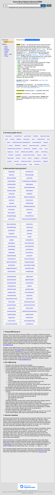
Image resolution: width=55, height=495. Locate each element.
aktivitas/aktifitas (11, 178)
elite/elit (29, 212)
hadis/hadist (11, 249)
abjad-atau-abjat (45, 136)
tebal (6, 42)
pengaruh (36, 158)
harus (33, 139)
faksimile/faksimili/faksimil (29, 219)
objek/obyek (29, 276)
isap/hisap (29, 230)
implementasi (41, 139)
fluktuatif (10, 155)
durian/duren (29, 200)
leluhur (30, 158)
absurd (11, 145)
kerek (48, 139)
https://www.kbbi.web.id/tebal (32, 40)
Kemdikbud (18, 350)
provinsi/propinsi (29, 292)
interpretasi (26, 139)
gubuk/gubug (11, 246)
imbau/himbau (12, 271)
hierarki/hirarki (12, 259)
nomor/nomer (11, 320)
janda (6, 48)
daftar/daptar (29, 184)
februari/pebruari (11, 224)
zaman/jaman (29, 324)
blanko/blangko (29, 175)
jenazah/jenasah (29, 243)
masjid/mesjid (11, 292)
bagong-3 (10, 152)
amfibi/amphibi (11, 184)
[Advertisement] (27, 23)
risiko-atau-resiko (34, 145)
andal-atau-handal (26, 161)
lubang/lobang (12, 286)
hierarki (18, 158)
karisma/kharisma (30, 259)
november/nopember (11, 324)
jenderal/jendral (29, 246)
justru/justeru (29, 249)
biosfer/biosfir (29, 171)
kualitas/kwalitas (11, 276)
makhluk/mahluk (11, 289)
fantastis (34, 148)
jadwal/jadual (29, 240)
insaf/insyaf (29, 227)
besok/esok (11, 219)
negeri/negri (11, 317)
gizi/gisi (11, 240)
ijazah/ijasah (11, 265)
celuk (46, 148)
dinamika (37, 164)
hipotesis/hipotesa (11, 262)
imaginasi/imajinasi (11, 268)
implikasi (35, 136)
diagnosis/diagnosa (29, 197)
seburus (24, 145)
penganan (18, 155)
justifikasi (43, 145)
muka (6, 52)
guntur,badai (27, 136)
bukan (45, 155)
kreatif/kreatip (29, 271)
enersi (24, 158)
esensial (16, 161)
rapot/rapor (29, 295)
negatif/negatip (11, 314)
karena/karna (29, 252)
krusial (17, 152)
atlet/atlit (11, 203)
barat (6, 139)
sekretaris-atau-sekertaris (14, 148)
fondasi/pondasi (11, 227)
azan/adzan (11, 209)
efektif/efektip (29, 203)
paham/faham (29, 283)
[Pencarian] (22, 5)
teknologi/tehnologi (29, 320)
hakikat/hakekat (11, 255)
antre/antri (11, 194)
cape (30, 164)
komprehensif (18, 136)
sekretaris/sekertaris (29, 305)
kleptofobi (17, 145)
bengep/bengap (11, 216)
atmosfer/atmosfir (11, 206)
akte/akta (11, 175)
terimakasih (44, 158)
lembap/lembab (11, 283)
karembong (44, 152)
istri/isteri (29, 233)
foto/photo (11, 233)
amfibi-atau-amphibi (21, 164)
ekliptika (18, 139)
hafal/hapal (11, 252)
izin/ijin (29, 236)
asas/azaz (11, 200)
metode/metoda (11, 295)
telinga (6, 56)
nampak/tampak (11, 305)
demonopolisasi (36, 142)
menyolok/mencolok (11, 298)
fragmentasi (10, 158)
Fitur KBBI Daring (8, 345)
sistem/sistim (29, 308)
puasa (8, 142)
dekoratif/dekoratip (29, 187)
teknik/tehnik (29, 317)
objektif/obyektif (29, 279)
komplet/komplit (29, 268)
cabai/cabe (29, 178)
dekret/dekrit (29, 190)
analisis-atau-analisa (29, 155)
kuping (6, 51)
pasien (37, 152)
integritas (45, 161)
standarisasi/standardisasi (29, 311)
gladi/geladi (11, 243)
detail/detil (29, 194)
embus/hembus (29, 216)
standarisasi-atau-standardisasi (21, 142)
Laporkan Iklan (42, 452)
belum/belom (11, 212)
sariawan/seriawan (29, 302)
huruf (6, 46)
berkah (12, 139)
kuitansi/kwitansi (11, 279)
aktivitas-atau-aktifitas (27, 152)
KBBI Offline (8, 444)
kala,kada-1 (8, 136)
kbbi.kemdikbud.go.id (25, 359)
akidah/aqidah (11, 181)
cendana (9, 161)
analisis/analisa (11, 190)
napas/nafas (11, 308)
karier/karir (29, 255)
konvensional (37, 161)
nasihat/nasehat (11, 311)
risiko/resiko (29, 298)
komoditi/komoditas (29, 265)
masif (40, 148)
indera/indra (29, 224)
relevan (39, 155)
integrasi (45, 142)
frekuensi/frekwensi (11, 236)
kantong (7, 49)
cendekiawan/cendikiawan (29, 181)
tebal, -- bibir (8, 54)
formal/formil (11, 230)
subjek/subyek (29, 314)
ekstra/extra (29, 209)
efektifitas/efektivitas (29, 206)
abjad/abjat (11, 171)
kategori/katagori (29, 262)
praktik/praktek (29, 289)
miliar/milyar (11, 302)
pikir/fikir (29, 286)
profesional (27, 148)
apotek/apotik (11, 197)
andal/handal (11, 187)
